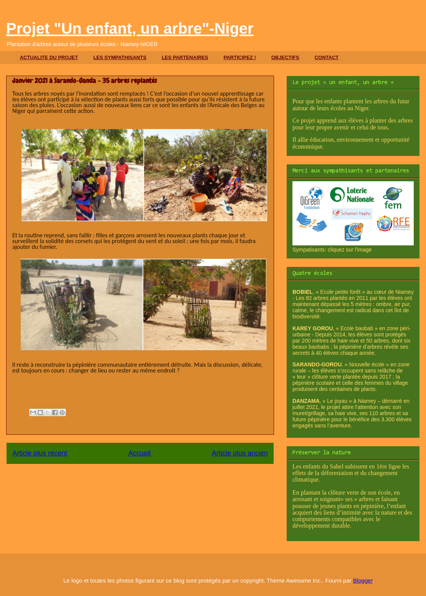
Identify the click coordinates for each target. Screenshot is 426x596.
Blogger (363, 580)
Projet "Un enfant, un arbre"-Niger (130, 28)
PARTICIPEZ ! (239, 57)
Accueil (139, 453)
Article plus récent (39, 453)
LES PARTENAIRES (185, 57)
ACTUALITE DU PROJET (49, 57)
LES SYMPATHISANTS (119, 57)
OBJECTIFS (285, 57)
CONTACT (327, 57)
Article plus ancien (240, 453)
